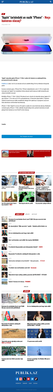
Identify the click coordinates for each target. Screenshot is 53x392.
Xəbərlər (25, 383)
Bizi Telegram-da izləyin (26, 136)
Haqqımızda (18, 383)
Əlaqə (30, 383)
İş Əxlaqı (35, 383)
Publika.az (5, 83)
